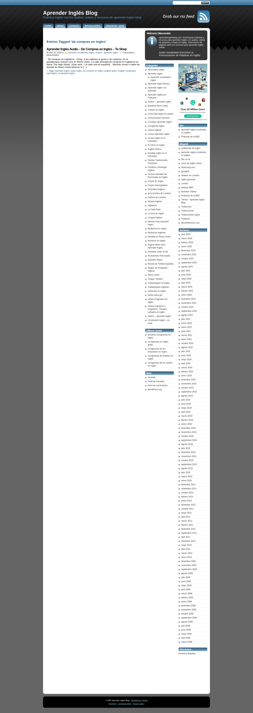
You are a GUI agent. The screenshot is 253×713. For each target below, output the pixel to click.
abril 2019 (185, 412)
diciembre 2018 (188, 428)
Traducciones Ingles (190, 215)
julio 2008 (185, 626)
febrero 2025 (187, 291)
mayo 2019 (186, 408)
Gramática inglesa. (156, 189)
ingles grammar (188, 179)
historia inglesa (155, 201)
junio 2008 (186, 630)
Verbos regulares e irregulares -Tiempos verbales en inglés (157, 309)
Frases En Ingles (156, 181)
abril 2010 (185, 549)
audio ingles (76, 71)
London (184, 183)
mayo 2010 (186, 545)
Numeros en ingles (156, 240)
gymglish (185, 171)
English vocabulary (126, 71)
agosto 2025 (187, 266)
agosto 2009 (187, 573)
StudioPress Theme (139, 700)
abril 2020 (185, 363)
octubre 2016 (187, 460)
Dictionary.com (188, 167)
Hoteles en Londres (190, 175)
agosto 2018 (187, 444)
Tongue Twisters (155, 279)
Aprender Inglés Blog (70, 13)
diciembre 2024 (188, 299)
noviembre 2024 (188, 303)
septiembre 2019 (189, 392)
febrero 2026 (187, 242)
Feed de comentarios (158, 385)
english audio (110, 71)
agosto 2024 (187, 315)
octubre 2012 (187, 509)
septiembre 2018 (189, 440)
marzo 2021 (186, 335)
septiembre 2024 (189, 311)
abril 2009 (185, 589)
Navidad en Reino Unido (159, 236)
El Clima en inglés (156, 145)
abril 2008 (185, 638)
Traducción (186, 206)
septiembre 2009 (189, 569)
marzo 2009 (186, 593)
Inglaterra (152, 205)
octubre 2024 (187, 307)
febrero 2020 (187, 371)
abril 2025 (185, 283)
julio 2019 (185, 400)
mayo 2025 (186, 279)
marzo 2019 (186, 416)
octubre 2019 (187, 388)
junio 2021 (186, 331)
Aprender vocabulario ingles (81, 52)
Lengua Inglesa (155, 217)
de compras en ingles (93, 71)
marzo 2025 (186, 287)
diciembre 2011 (188, 529)
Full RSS (112, 704)
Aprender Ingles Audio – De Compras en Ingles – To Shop (87, 49)
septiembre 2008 (189, 618)
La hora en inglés (156, 213)
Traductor (185, 219)
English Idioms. (155, 149)
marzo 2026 (186, 238)
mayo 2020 (186, 359)
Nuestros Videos (189, 191)
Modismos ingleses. (157, 232)
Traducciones (187, 210)
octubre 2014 (187, 492)
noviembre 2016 (188, 456)
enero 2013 (186, 500)
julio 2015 (185, 472)
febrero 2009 (187, 597)
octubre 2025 (187, 258)
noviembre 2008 (188, 609)
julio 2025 (185, 270)
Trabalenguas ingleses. (159, 287)
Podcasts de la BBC (190, 136)
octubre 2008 (187, 613)
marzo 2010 (186, 553)
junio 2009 (186, 581)
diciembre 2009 (188, 561)
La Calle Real (154, 209)
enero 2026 (186, 246)
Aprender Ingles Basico (159, 83)
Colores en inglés (156, 110)
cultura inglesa (154, 130)
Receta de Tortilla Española (160, 264)
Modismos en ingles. (157, 228)
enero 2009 (186, 601)
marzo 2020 (186, 367)
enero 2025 (186, 295)
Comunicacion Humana (159, 118)
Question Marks (155, 260)
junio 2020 (186, 355)
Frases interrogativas (157, 185)
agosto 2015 (187, 468)
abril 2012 (185, 517)
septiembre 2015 (189, 464)
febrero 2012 (187, 525)
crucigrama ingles (156, 126)
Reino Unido (153, 275)
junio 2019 (186, 404)
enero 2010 (186, 557)
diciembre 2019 (188, 379)
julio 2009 (185, 577)
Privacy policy (138, 704)
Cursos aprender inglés (159, 134)
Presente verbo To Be (158, 252)
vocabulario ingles (66, 73)
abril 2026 (185, 234)
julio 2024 (185, 319)
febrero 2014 (187, 496)
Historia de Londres (157, 197)
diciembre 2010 (188, 541)
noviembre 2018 (188, 432)
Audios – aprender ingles (159, 102)
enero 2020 (186, 375)
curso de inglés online (191, 163)
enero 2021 (186, 339)
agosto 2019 (187, 396)
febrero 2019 (187, 420)
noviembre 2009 (188, 565)
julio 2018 (185, 448)
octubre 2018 (187, 436)
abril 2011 (185, 537)
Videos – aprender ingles (159, 316)
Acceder (151, 377)
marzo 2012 (186, 521)
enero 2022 (186, 327)
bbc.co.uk (185, 159)
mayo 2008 (186, 634)
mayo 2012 (186, 513)
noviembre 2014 (188, 488)
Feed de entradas (156, 381)
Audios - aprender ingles (106, 52)
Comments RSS (124, 704)
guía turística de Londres (159, 193)
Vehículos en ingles (157, 291)
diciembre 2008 (188, 605)
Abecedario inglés (156, 69)
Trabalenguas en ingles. (159, 283)
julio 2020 (185, 351)
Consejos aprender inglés (160, 122)
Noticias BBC (187, 187)
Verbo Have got (155, 295)
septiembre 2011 (189, 533)
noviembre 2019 (188, 383)
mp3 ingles (52, 73)
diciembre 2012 (188, 505)
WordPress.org (155, 389)
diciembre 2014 (188, 484)
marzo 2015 (186, 476)
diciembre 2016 (188, 452)
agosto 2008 (187, 622)
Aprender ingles (62, 71)
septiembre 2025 (189, 262)
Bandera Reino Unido (158, 106)
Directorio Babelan (187, 653)
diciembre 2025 (188, 250)
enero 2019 (186, 424)
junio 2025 (186, 275)
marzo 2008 (186, 642)
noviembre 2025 (188, 254)
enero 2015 (186, 480)
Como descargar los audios (160, 114)
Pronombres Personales (159, 256)
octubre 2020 (187, 343)
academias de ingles (190, 148)
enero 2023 (186, 323)
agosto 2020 (187, 347)
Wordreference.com (190, 223)
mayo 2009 (186, 585)
